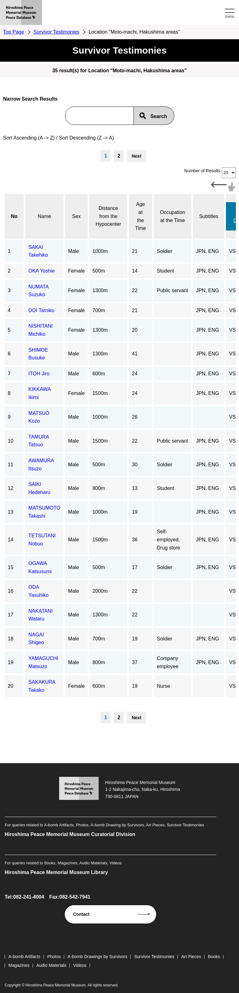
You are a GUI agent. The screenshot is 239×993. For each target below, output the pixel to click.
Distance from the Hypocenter (108, 216)
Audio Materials (51, 965)
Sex (76, 216)
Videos (80, 965)
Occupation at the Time (172, 216)
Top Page (13, 32)
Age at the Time (140, 216)
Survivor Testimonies (56, 32)
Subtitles (208, 216)
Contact (81, 914)
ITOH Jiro (38, 373)
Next (136, 156)
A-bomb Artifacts (24, 956)
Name (44, 216)
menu (229, 16)
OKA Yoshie (41, 270)
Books (214, 956)
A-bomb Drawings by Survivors (97, 956)
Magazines (19, 965)
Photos (54, 956)
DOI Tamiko (41, 310)
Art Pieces (191, 956)
